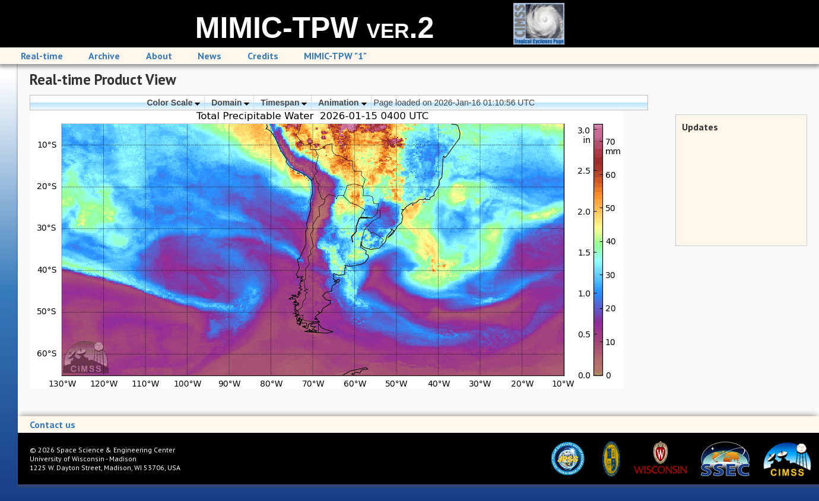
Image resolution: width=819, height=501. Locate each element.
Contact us (52, 424)
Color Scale (173, 102)
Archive (104, 56)
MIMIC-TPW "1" (335, 56)
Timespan (284, 102)
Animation (342, 102)
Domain (230, 102)
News (209, 56)
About (159, 56)
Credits (262, 56)
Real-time (42, 56)
